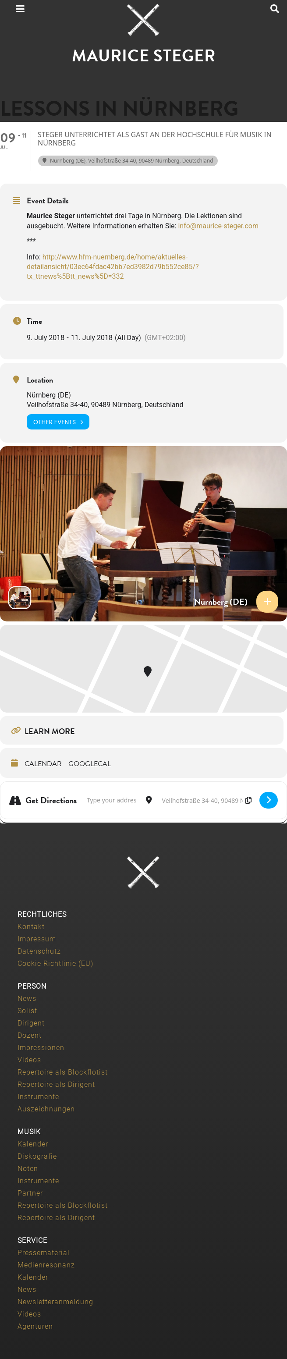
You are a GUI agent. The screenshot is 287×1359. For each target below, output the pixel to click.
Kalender (33, 1144)
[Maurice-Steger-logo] (143, 20)
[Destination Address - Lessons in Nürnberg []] (205, 800)
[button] (20, 8)
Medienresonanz (46, 1265)
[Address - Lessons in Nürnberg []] (111, 800)
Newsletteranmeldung (55, 1302)
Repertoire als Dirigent (56, 1084)
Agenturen (35, 1326)
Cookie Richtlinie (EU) (55, 963)
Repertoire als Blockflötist (63, 1072)
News (27, 998)
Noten (28, 1168)
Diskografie (37, 1156)
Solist (27, 1011)
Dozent (30, 1035)
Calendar (43, 764)
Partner (30, 1193)
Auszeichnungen (46, 1109)
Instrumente (38, 1097)
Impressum (37, 939)
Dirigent (31, 1023)
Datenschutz (39, 951)
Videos (29, 1060)
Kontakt (31, 927)
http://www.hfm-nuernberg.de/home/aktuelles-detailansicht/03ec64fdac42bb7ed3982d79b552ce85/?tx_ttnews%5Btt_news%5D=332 (113, 267)
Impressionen (41, 1047)
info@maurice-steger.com (218, 226)
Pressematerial (44, 1253)
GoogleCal (89, 764)
